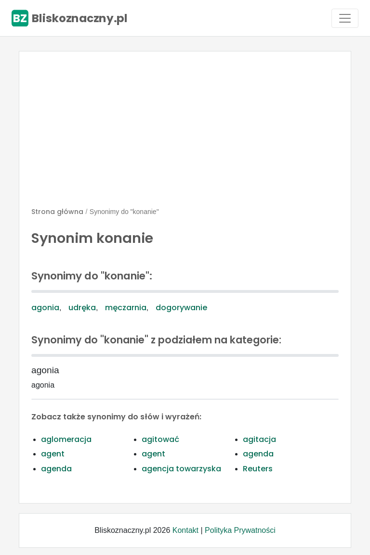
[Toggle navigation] (344, 18)
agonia (45, 307)
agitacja (259, 439)
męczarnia (125, 307)
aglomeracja (66, 439)
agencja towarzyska (181, 468)
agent (53, 453)
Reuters (258, 468)
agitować (160, 439)
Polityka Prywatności (240, 530)
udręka (82, 307)
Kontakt (185, 530)
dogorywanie (181, 307)
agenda (258, 453)
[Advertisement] (185, 133)
